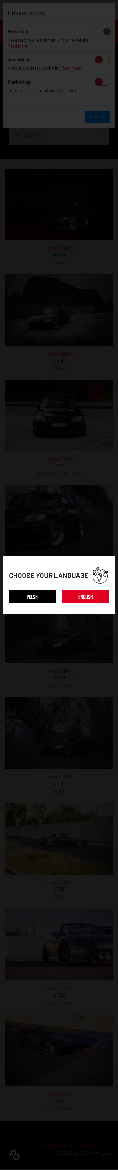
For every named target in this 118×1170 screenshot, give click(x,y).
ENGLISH (85, 597)
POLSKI (32, 597)
